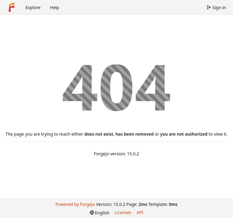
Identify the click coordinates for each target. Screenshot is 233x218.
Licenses (123, 212)
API (140, 212)
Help (54, 7)
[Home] (11, 7)
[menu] (100, 213)
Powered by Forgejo (75, 204)
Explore (32, 7)
